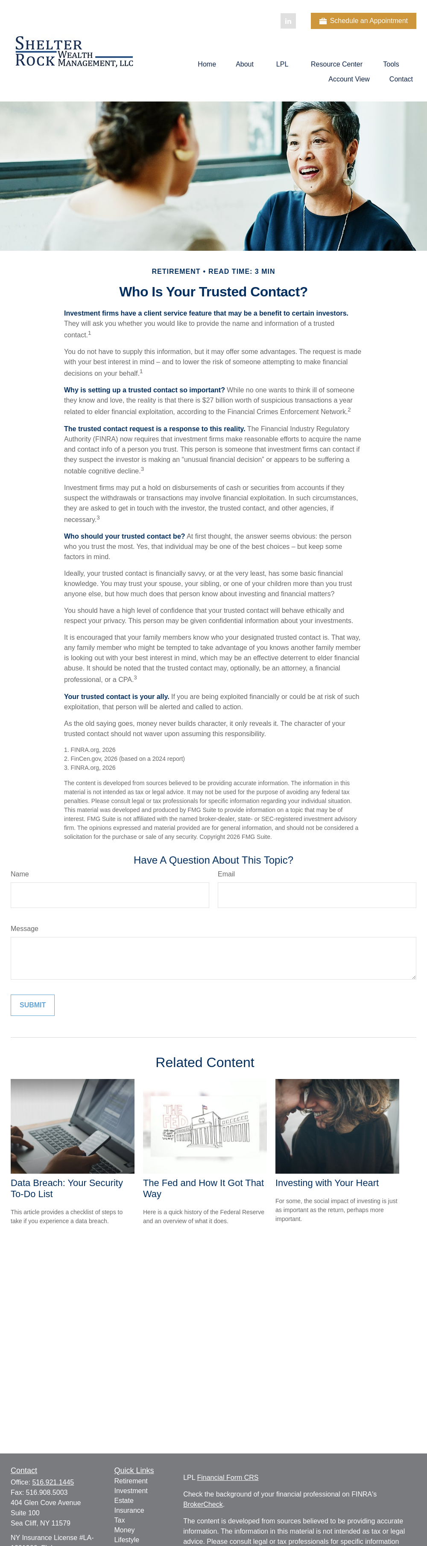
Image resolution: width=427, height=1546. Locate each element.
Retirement (131, 1481)
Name (20, 874)
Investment (131, 1490)
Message (24, 928)
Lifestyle (127, 1539)
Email (226, 874)
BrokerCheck (202, 1504)
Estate (124, 1500)
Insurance (129, 1510)
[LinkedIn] (288, 21)
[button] (206, 64)
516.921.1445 (53, 1482)
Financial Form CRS (227, 1477)
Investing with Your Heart (327, 1183)
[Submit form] (33, 1005)
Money (124, 1530)
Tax (119, 1520)
